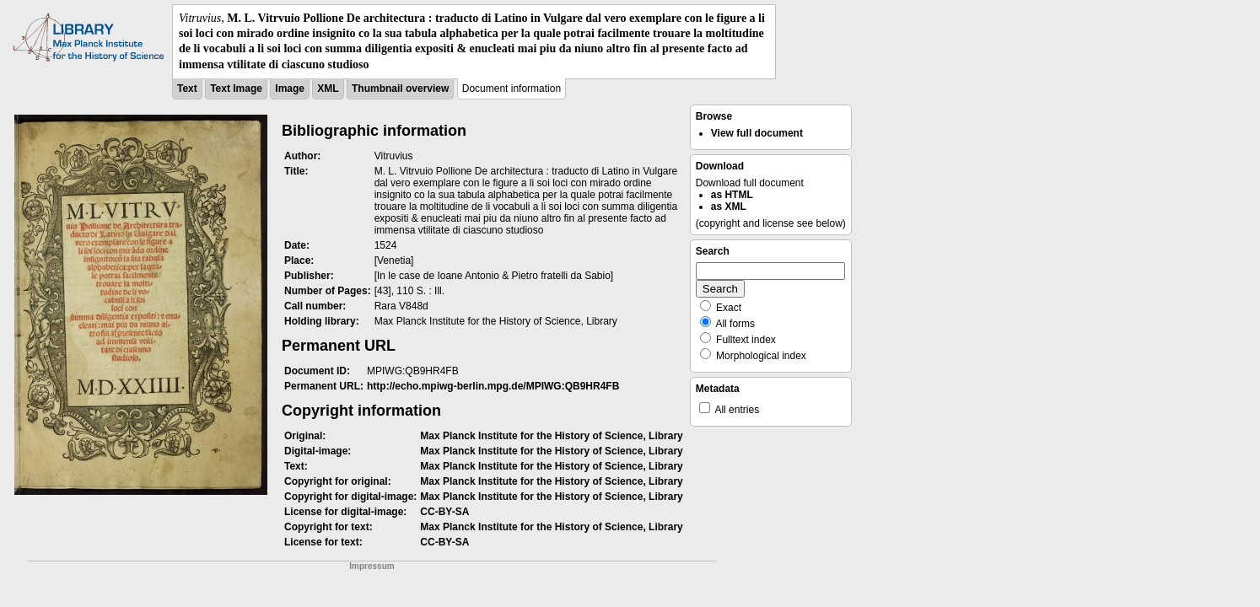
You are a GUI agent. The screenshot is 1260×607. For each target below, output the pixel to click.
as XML (728, 206)
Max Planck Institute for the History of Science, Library (551, 436)
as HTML (732, 195)
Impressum (371, 566)
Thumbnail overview (400, 88)
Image (289, 88)
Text (187, 88)
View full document (757, 133)
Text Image (236, 88)
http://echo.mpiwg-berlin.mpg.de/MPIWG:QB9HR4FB (493, 386)
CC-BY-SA (444, 512)
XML (327, 88)
